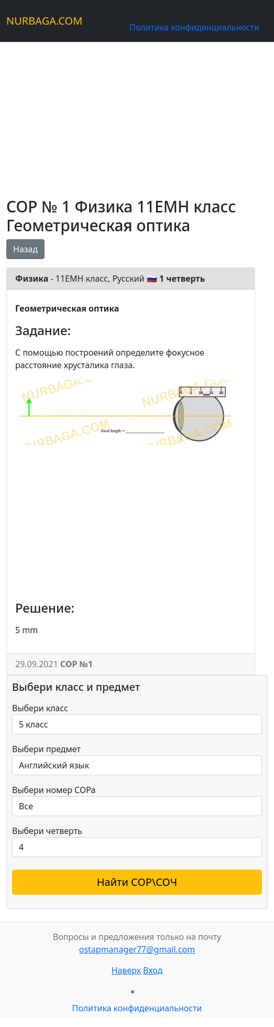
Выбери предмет (46, 749)
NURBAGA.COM (44, 21)
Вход (152, 970)
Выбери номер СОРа (53, 790)
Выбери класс (40, 708)
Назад (25, 249)
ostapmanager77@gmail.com (137, 949)
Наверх (126, 970)
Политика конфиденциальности (194, 27)
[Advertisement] (137, 115)
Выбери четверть (47, 831)
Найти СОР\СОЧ (137, 882)
